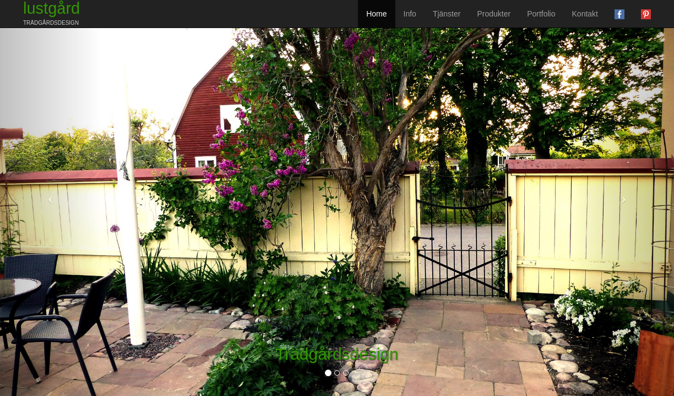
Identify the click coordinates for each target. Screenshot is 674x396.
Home (376, 13)
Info (410, 13)
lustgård (51, 13)
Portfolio (541, 13)
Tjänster (447, 13)
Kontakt (585, 13)
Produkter (493, 13)
